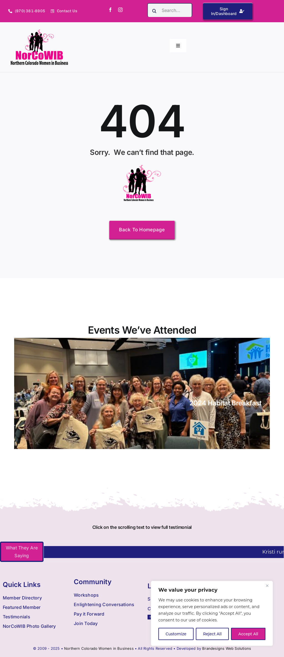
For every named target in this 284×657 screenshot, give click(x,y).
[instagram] (120, 10)
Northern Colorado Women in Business (99, 648)
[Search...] (169, 10)
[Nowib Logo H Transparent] (39, 31)
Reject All (212, 633)
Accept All (248, 633)
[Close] (267, 585)
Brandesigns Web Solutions (226, 648)
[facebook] (110, 10)
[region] (212, 613)
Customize (176, 633)
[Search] (154, 11)
